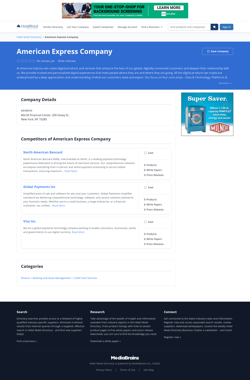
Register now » (172, 337)
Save (148, 153)
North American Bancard (42, 152)
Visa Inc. (29, 221)
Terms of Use (127, 370)
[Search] (214, 27)
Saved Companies (103, 27)
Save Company (217, 51)
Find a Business (152, 27)
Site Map (149, 370)
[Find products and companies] (189, 27)
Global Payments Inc (39, 187)
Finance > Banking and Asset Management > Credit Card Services (59, 278)
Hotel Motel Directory (29, 37)
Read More (71, 171)
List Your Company (78, 27)
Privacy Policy (104, 370)
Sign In (227, 27)
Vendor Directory (53, 27)
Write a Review (67, 61)
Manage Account (127, 27)
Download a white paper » (105, 341)
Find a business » (27, 341)
